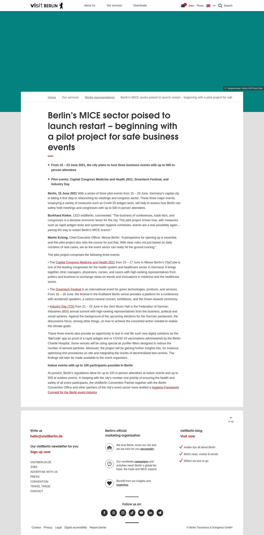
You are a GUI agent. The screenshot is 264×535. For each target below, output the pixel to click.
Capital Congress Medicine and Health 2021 (85, 262)
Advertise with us (44, 471)
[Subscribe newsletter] (160, 512)
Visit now (187, 436)
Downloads (140, 5)
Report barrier (98, 527)
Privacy (48, 527)
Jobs (191, 5)
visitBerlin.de (40, 462)
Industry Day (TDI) (62, 306)
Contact (36, 491)
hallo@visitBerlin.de (46, 436)
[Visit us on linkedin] (150, 512)
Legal (58, 527)
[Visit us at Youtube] (141, 512)
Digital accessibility (75, 527)
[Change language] (211, 5)
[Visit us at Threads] (113, 512)
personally (147, 448)
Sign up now (40, 452)
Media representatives (100, 97)
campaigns (141, 461)
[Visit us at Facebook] (104, 512)
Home (52, 97)
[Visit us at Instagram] (123, 512)
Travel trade (40, 486)
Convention (39, 481)
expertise (122, 484)
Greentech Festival (68, 289)
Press (200, 5)
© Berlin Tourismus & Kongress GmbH (209, 527)
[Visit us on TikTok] (132, 512)
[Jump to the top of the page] (231, 419)
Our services (114, 5)
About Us (89, 5)
